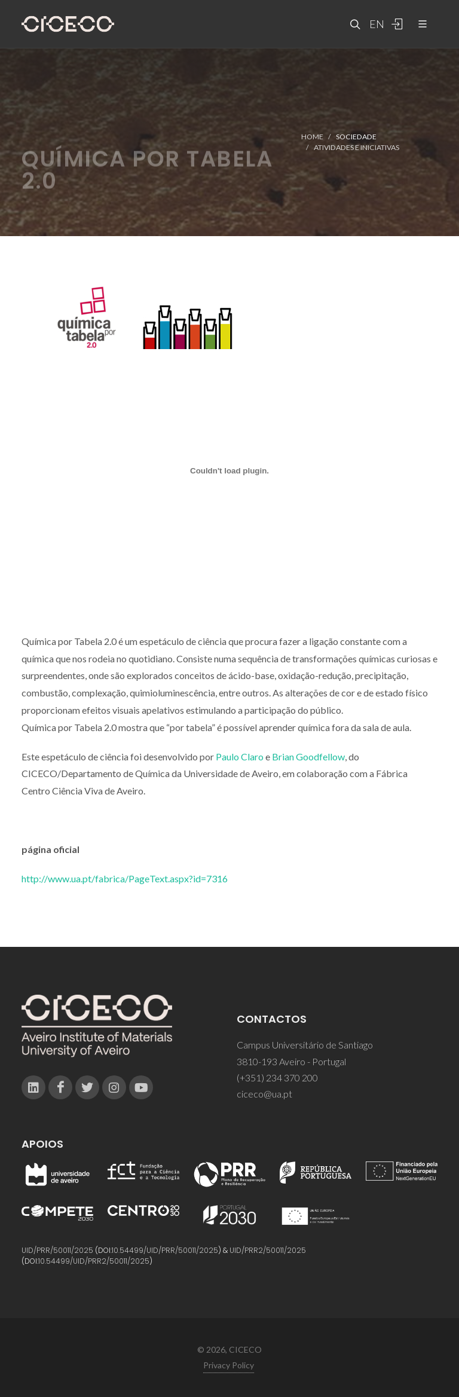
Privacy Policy (228, 1365)
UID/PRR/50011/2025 (57, 1250)
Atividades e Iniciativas (356, 147)
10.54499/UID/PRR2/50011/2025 (93, 1261)
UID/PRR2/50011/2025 (268, 1250)
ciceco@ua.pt (264, 1093)
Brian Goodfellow (308, 756)
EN (375, 24)
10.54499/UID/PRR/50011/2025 (165, 1250)
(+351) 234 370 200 (277, 1077)
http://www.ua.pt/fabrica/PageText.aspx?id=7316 (125, 878)
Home (312, 136)
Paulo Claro (240, 756)
